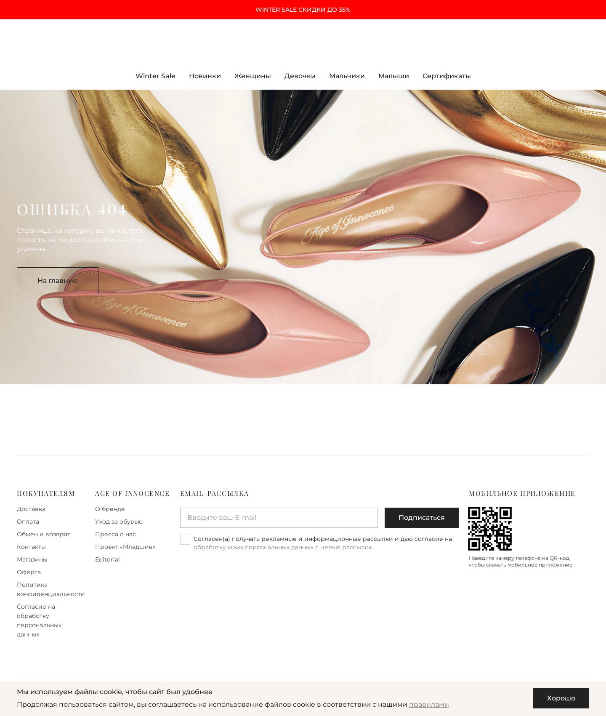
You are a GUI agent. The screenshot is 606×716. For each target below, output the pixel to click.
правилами (429, 704)
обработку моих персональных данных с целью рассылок (283, 547)
